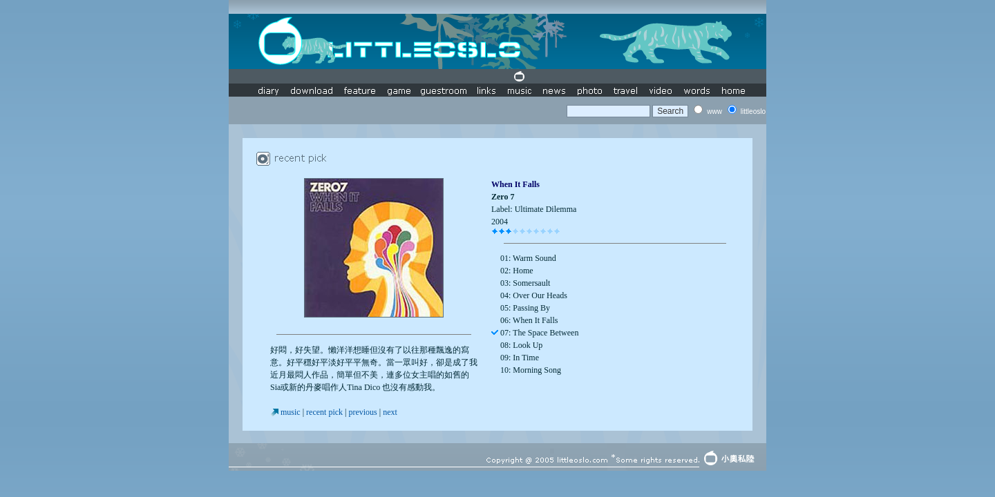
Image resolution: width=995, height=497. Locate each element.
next (390, 412)
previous (362, 412)
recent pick (324, 412)
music (291, 412)
